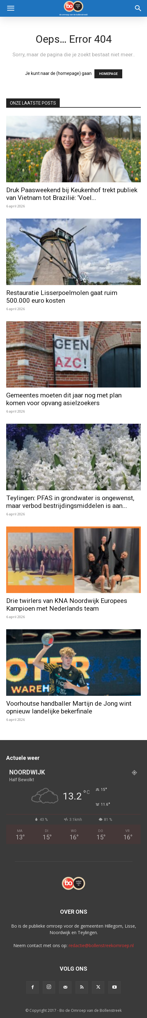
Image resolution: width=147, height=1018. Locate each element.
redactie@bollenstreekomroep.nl (101, 945)
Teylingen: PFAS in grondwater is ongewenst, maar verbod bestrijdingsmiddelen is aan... (70, 501)
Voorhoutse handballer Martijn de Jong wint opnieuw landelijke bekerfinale (69, 707)
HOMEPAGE (108, 74)
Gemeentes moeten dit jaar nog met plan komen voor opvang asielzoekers (64, 399)
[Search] (138, 8)
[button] (10, 8)
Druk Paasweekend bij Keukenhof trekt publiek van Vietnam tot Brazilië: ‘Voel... (71, 193)
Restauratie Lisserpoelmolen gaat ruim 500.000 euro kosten (61, 296)
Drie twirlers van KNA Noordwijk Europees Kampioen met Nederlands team (66, 604)
